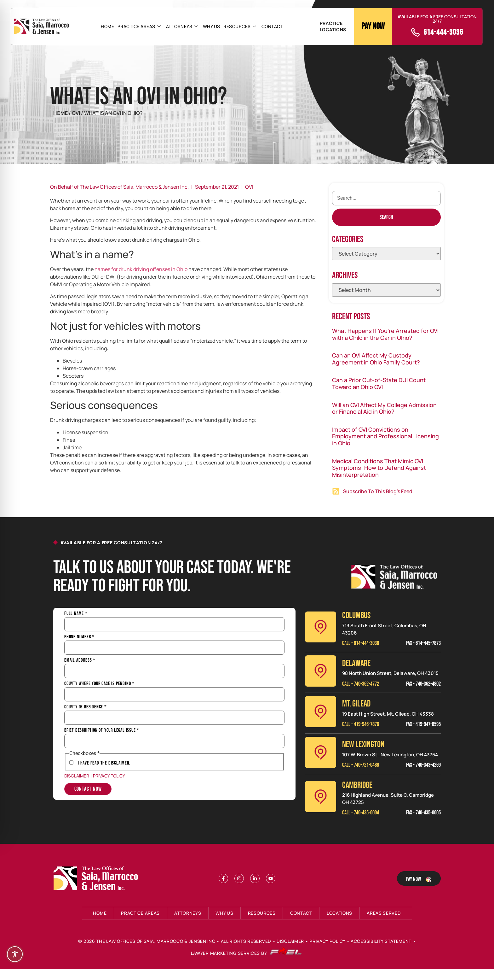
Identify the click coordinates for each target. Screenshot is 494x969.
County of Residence (85, 707)
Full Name (76, 613)
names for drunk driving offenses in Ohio (141, 269)
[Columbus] (320, 627)
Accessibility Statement (381, 941)
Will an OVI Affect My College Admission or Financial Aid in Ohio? (384, 408)
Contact (272, 26)
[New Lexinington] (320, 752)
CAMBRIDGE (357, 785)
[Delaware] (320, 671)
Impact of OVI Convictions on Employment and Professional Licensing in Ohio (385, 436)
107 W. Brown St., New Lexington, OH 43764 (390, 754)
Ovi (76, 112)
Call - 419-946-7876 (360, 724)
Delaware (356, 663)
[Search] (386, 217)
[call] (415, 32)
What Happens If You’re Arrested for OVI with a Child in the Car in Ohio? (385, 334)
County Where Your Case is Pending (99, 683)
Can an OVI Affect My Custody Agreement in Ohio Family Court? (376, 359)
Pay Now (373, 26)
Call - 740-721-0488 (360, 765)
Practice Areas (139, 26)
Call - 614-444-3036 (360, 643)
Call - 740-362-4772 (360, 684)
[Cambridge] (320, 796)
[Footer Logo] (97, 878)
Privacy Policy (109, 776)
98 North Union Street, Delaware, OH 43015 (390, 673)
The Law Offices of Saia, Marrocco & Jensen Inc (155, 941)
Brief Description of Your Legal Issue (101, 730)
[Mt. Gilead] (320, 711)
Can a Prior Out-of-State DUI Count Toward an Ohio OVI (379, 383)
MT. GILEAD (356, 704)
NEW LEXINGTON (363, 744)
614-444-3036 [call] (443, 32)
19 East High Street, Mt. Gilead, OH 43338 (388, 714)
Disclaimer (76, 776)
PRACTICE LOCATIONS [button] (333, 26)
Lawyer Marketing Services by (246, 953)
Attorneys (182, 26)
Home (107, 26)
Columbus (356, 615)
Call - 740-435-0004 (360, 812)
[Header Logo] (41, 26)
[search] (386, 198)
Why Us (211, 26)
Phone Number (79, 637)
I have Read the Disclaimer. (104, 763)
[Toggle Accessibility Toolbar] (14, 954)
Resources (239, 26)
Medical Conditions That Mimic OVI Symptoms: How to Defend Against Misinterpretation (379, 467)
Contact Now (88, 789)
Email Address (79, 660)
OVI (249, 186)
